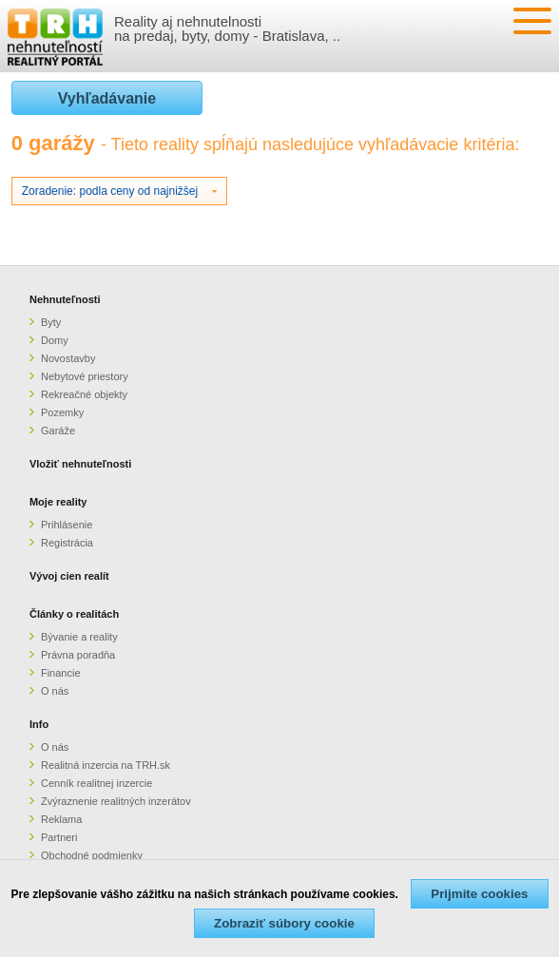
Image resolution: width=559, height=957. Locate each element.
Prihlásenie (66, 524)
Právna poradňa (78, 654)
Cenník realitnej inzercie (96, 783)
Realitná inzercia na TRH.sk (105, 765)
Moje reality (58, 501)
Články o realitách (74, 614)
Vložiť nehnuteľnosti (80, 463)
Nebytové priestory (84, 376)
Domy (54, 340)
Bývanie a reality (79, 636)
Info (38, 724)
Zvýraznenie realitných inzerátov (116, 801)
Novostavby (68, 358)
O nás (54, 691)
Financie (61, 673)
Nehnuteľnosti (65, 299)
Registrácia (67, 542)
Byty (51, 322)
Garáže (58, 430)
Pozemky (62, 412)
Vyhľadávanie (107, 98)
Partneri (59, 837)
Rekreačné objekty (84, 394)
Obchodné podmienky (92, 855)
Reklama (61, 819)
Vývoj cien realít (69, 576)
